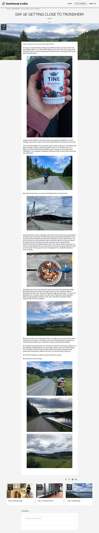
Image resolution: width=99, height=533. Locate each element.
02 (40, 486)
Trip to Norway (15, 9)
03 (69, 486)
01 (10, 486)
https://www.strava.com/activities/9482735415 (38, 44)
